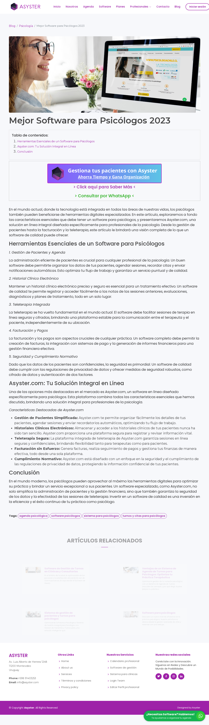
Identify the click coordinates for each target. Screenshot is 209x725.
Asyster (196, 707)
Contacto (162, 6)
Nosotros (72, 6)
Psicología (26, 27)
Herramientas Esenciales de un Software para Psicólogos (55, 143)
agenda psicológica (33, 518)
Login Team (117, 680)
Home (65, 661)
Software (105, 6)
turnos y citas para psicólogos (144, 518)
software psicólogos (65, 518)
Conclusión (25, 153)
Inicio (57, 6)
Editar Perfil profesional (124, 687)
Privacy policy (69, 687)
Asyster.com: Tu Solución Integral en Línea (46, 148)
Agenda (88, 6)
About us (67, 667)
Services (66, 674)
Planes (120, 6)
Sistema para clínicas (124, 674)
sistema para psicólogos (101, 518)
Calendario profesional (124, 661)
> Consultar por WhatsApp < (104, 198)
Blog (177, 6)
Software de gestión (123, 667)
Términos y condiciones (76, 680)
